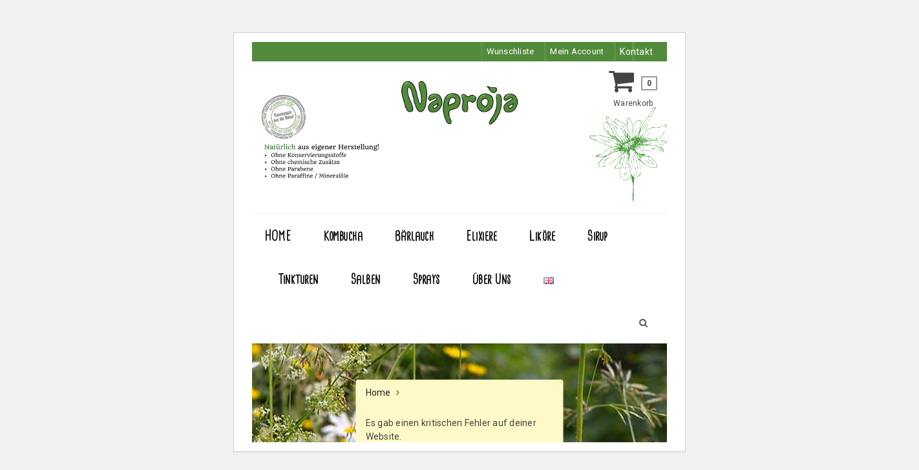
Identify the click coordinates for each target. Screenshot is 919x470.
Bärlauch (414, 236)
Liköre (542, 236)
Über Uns (491, 279)
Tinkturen (298, 279)
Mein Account (574, 51)
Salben (366, 279)
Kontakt (636, 51)
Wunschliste (504, 51)
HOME (278, 236)
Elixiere (481, 236)
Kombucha (343, 236)
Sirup (597, 236)
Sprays (426, 279)
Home (378, 392)
